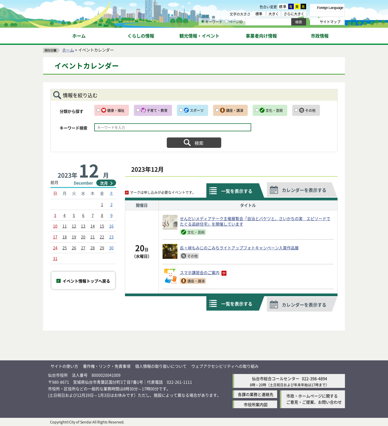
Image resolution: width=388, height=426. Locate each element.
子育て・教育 (157, 110)
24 (55, 248)
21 (92, 237)
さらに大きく (294, 13)
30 (111, 248)
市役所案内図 (255, 404)
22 (102, 237)
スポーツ (197, 110)
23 (111, 237)
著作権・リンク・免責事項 (106, 366)
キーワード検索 (73, 128)
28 (92, 248)
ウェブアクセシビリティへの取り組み (225, 366)
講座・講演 (234, 110)
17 (55, 237)
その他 (310, 110)
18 (64, 237)
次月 (104, 183)
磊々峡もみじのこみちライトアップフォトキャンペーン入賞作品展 (239, 247)
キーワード (211, 21)
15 (102, 226)
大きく (273, 13)
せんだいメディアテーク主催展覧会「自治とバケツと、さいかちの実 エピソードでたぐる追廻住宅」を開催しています (255, 221)
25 (64, 248)
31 (55, 258)
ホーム (68, 50)
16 (111, 226)
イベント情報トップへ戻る (86, 281)
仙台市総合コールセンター (275, 378)
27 (83, 248)
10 (55, 226)
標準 (283, 6)
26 (74, 248)
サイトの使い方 (64, 366)
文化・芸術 (274, 110)
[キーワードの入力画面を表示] (202, 21)
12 (74, 226)
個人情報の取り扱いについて (161, 366)
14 (92, 226)
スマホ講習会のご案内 (203, 273)
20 (83, 237)
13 (83, 226)
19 (74, 237)
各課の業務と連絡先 (255, 394)
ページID (234, 21)
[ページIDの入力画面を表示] (226, 21)
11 (64, 226)
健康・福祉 (115, 110)
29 (102, 248)
